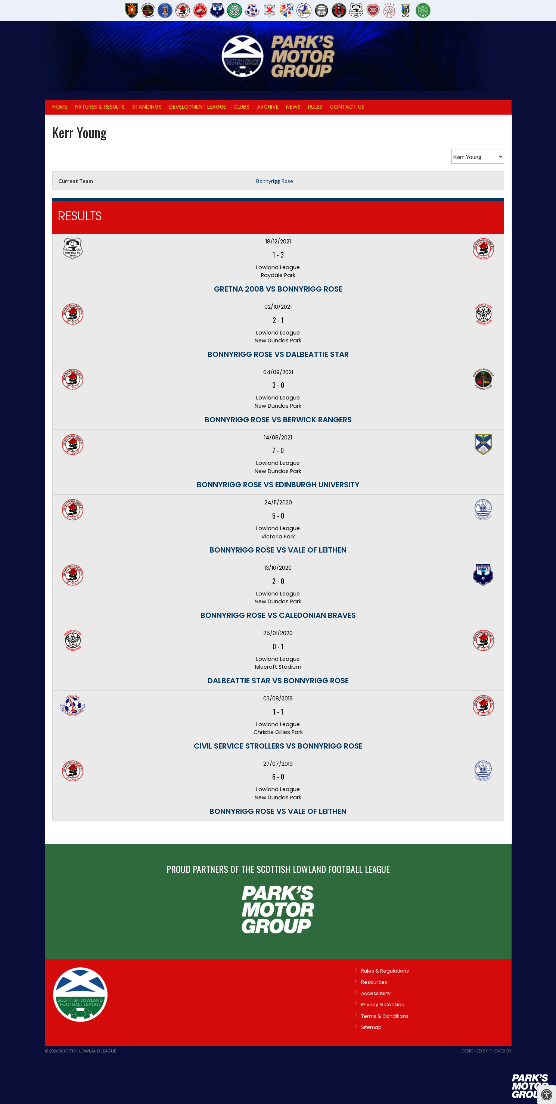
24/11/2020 (278, 502)
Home (59, 107)
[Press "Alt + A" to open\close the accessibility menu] (546, 1094)
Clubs (241, 107)
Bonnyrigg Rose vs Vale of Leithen (278, 550)
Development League (197, 107)
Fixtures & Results (100, 107)
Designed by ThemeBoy (487, 1050)
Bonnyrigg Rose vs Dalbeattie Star (278, 354)
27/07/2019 (278, 764)
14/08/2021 (278, 437)
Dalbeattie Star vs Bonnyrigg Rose (278, 680)
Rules (315, 107)
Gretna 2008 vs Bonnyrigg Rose (278, 289)
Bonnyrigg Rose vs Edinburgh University (278, 484)
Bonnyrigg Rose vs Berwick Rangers (278, 419)
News (293, 107)
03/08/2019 (278, 698)
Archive (268, 107)
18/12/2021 (278, 241)
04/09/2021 (278, 372)
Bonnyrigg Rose (274, 181)
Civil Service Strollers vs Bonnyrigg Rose (278, 746)
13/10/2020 (278, 568)
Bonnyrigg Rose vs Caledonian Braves (278, 615)
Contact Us (347, 107)
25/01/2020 (278, 633)
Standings (147, 107)
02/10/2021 (278, 307)
